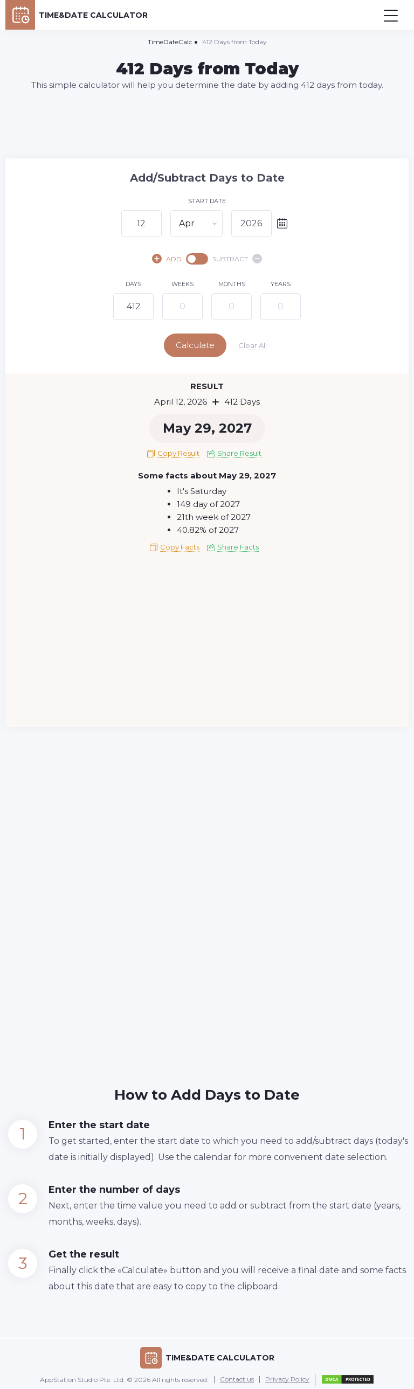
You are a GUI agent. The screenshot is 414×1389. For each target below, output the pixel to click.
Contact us (237, 1376)
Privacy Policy (287, 1376)
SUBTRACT (237, 258)
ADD (167, 258)
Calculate (206, 345)
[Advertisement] (207, 124)
